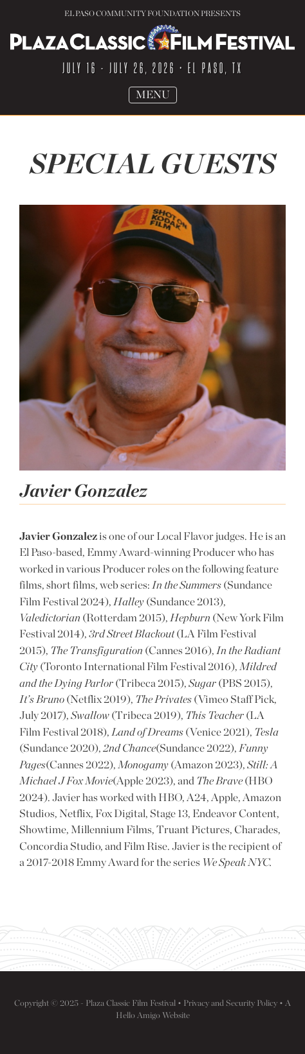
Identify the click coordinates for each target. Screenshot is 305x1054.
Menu (156, 95)
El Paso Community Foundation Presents (152, 13)
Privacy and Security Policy (230, 1003)
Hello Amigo (138, 1015)
